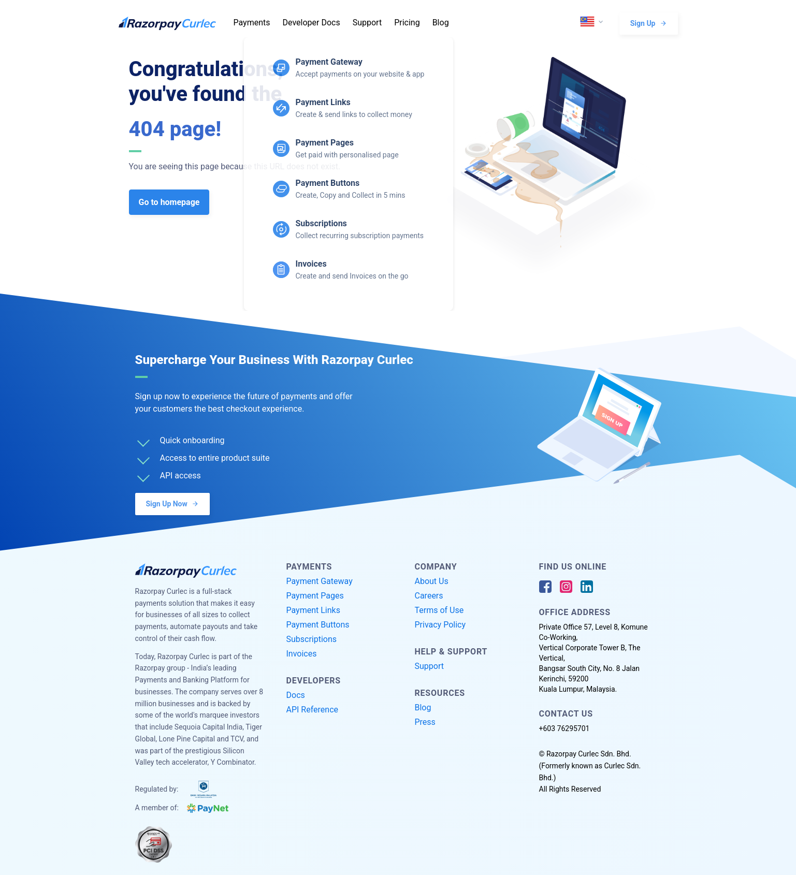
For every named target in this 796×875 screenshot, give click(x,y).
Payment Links (313, 610)
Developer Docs (311, 22)
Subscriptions (311, 639)
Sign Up (648, 23)
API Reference (312, 709)
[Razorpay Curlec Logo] (173, 23)
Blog (440, 22)
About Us (431, 581)
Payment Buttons (318, 625)
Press (425, 722)
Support (367, 22)
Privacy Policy (440, 625)
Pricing (407, 22)
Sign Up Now (172, 503)
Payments (252, 22)
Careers (429, 596)
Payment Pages (315, 596)
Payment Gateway (319, 581)
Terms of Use (439, 610)
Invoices (301, 654)
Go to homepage (169, 202)
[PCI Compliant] (153, 844)
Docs (295, 695)
